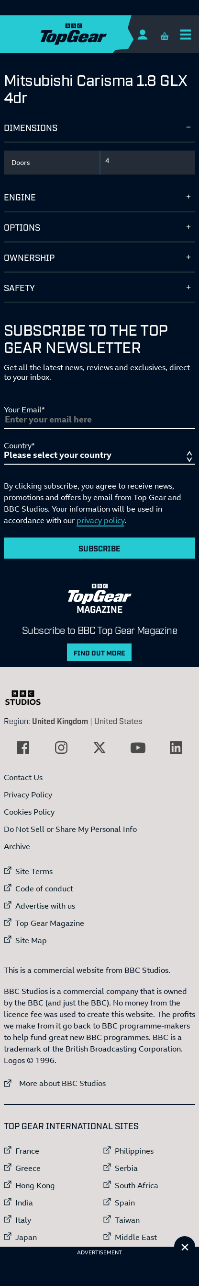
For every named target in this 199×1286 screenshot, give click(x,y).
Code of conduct (44, 888)
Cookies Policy (29, 812)
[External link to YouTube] (137, 747)
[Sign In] (142, 34)
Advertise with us (45, 906)
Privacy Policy (28, 794)
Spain (125, 1202)
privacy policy (100, 520)
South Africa (136, 1185)
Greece (28, 1168)
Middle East (136, 1237)
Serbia (126, 1168)
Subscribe (99, 548)
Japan (26, 1237)
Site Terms (34, 871)
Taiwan (127, 1220)
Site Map (31, 940)
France (27, 1151)
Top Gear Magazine (49, 923)
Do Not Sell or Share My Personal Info (70, 829)
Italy (23, 1220)
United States (118, 720)
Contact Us (23, 777)
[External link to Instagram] (61, 747)
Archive (17, 846)
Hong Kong (35, 1185)
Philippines (134, 1151)
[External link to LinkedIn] (176, 747)
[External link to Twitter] (99, 747)
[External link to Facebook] (23, 747)
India (24, 1202)
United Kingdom (60, 720)
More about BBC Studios (55, 1082)
